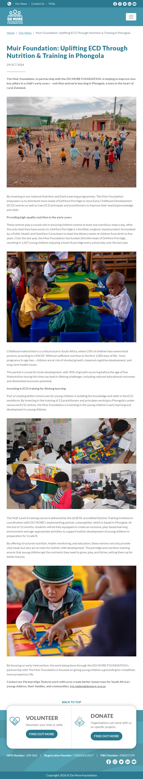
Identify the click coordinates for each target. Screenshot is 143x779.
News (21, 4)
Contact (37, 4)
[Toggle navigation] (131, 16)
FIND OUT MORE (41, 734)
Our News (25, 32)
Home (11, 32)
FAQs (52, 3)
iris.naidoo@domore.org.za (88, 686)
